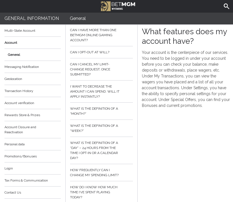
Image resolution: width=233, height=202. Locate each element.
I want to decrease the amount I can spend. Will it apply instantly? (101, 91)
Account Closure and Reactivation (20, 129)
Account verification (19, 103)
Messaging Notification (21, 67)
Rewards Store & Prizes (22, 115)
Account (32, 43)
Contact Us (12, 192)
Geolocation (13, 79)
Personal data (14, 144)
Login (8, 168)
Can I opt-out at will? (101, 52)
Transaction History (18, 91)
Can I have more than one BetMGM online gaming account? (101, 35)
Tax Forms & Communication (32, 180)
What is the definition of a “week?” (101, 128)
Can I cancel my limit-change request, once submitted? (101, 69)
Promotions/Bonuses (20, 156)
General (14, 55)
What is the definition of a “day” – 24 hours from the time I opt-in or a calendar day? (101, 150)
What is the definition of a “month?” (101, 111)
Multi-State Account (19, 31)
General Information (31, 18)
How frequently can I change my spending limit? (101, 172)
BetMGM (118, 5)
